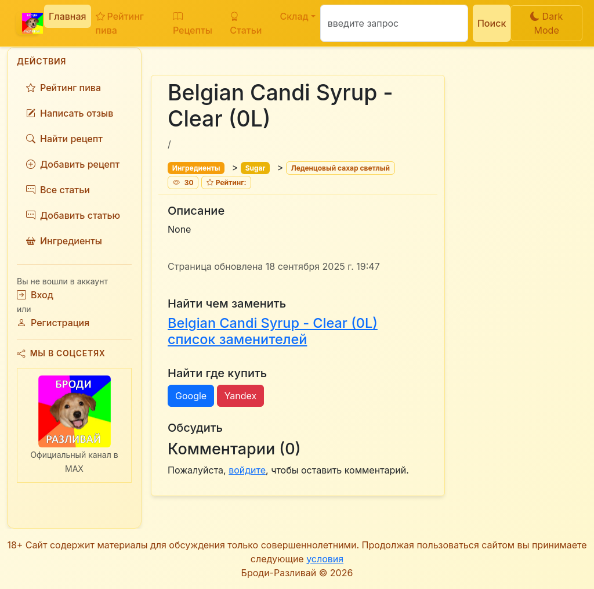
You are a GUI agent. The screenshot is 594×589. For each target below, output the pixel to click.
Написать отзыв (69, 113)
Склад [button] (294, 16)
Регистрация (53, 322)
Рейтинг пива (120, 23)
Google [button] (191, 396)
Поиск (491, 23)
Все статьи (58, 190)
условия (324, 559)
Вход (35, 295)
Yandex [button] (240, 396)
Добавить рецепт (72, 164)
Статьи (246, 23)
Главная (67, 16)
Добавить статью (73, 215)
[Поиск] (394, 23)
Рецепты (192, 23)
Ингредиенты (64, 241)
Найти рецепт (64, 138)
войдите (247, 470)
